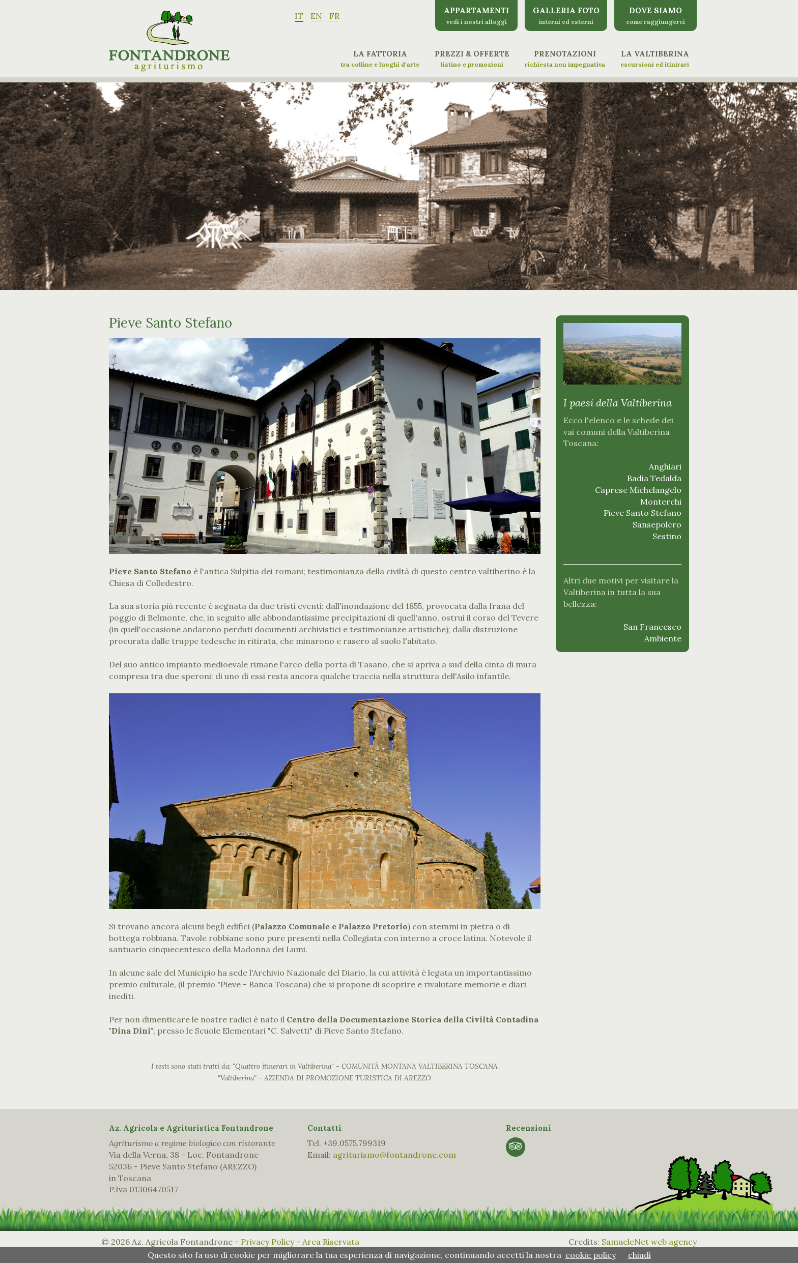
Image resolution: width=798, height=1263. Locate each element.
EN (316, 16)
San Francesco (652, 627)
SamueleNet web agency (649, 1242)
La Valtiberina (654, 58)
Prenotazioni (565, 58)
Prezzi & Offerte (472, 58)
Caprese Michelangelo (638, 490)
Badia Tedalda (654, 478)
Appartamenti (476, 15)
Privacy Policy (267, 1242)
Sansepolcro (657, 524)
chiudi (639, 1255)
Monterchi (660, 501)
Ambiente (662, 638)
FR (334, 16)
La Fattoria (379, 58)
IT (299, 16)
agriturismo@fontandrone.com (394, 1155)
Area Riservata (330, 1242)
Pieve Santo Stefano (642, 513)
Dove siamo (655, 15)
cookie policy (590, 1255)
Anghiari (665, 466)
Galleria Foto (566, 15)
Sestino (666, 536)
